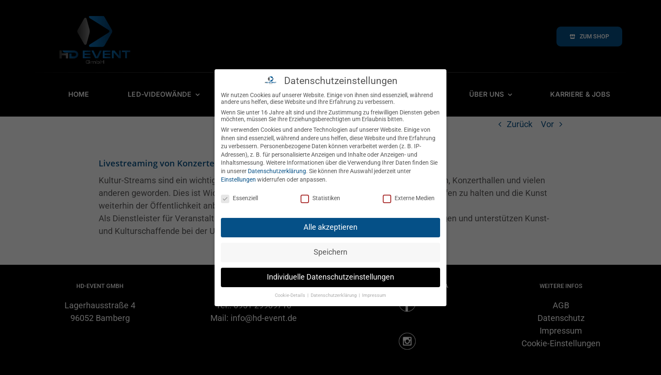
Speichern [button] (330, 249)
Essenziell (239, 196)
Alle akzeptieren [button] (330, 224)
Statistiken (320, 196)
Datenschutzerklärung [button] (334, 293)
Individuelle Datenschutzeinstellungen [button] (330, 274)
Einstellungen (238, 177)
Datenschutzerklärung (277, 168)
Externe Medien (409, 196)
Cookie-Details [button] (290, 293)
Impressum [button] (374, 293)
